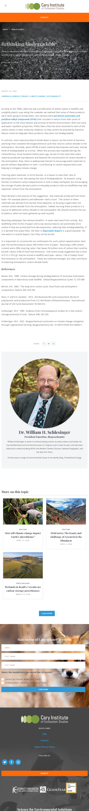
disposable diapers (52, 230)
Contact (45, 740)
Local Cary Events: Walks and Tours (23, 679)
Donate (44, 17)
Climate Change (37, 96)
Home (5, 29)
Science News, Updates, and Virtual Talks (26, 682)
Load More (46, 613)
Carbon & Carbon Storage (14, 96)
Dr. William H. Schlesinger (44, 432)
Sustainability (53, 96)
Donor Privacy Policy (44, 747)
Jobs (45, 734)
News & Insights (17, 29)
